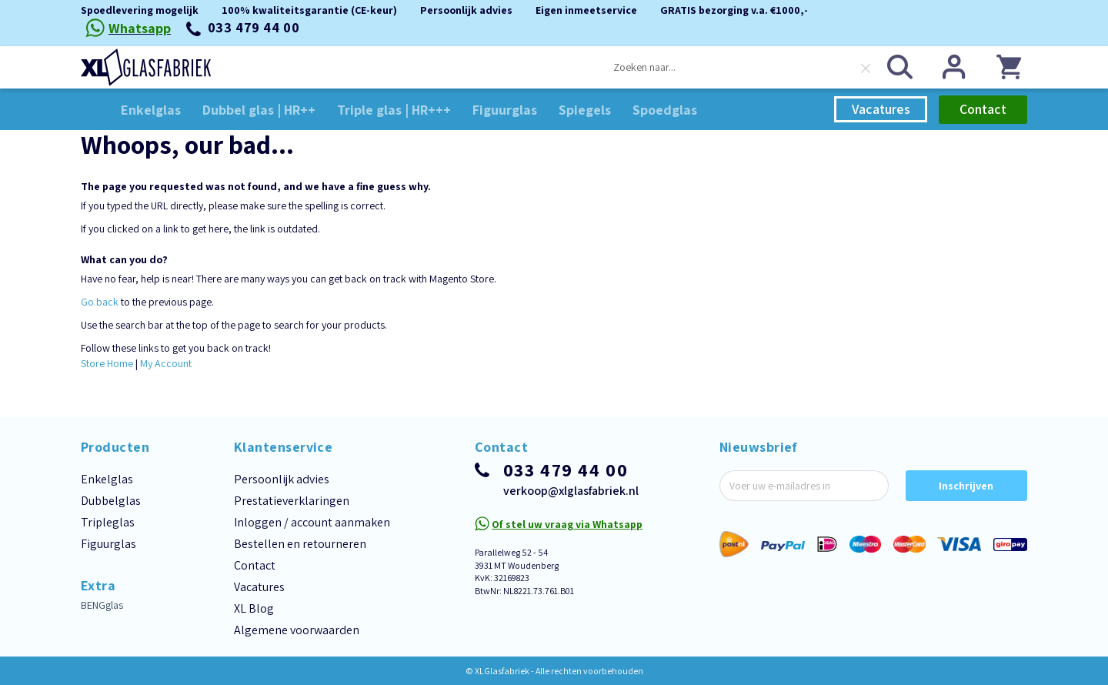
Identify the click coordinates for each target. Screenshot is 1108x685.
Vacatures (881, 109)
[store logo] (146, 67)
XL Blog (254, 608)
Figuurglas (108, 544)
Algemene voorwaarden (296, 630)
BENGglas (102, 605)
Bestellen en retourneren (300, 544)
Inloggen (954, 67)
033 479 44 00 (254, 27)
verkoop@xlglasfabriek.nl (571, 491)
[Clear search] (865, 68)
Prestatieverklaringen (291, 501)
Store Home (107, 363)
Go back (99, 302)
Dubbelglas (111, 501)
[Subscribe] (966, 485)
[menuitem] (151, 110)
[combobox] (741, 67)
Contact (982, 109)
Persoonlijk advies (281, 479)
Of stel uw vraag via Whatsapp (567, 524)
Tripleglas (108, 522)
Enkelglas (107, 479)
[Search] (899, 67)
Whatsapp (139, 28)
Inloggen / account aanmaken (312, 522)
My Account (166, 363)
